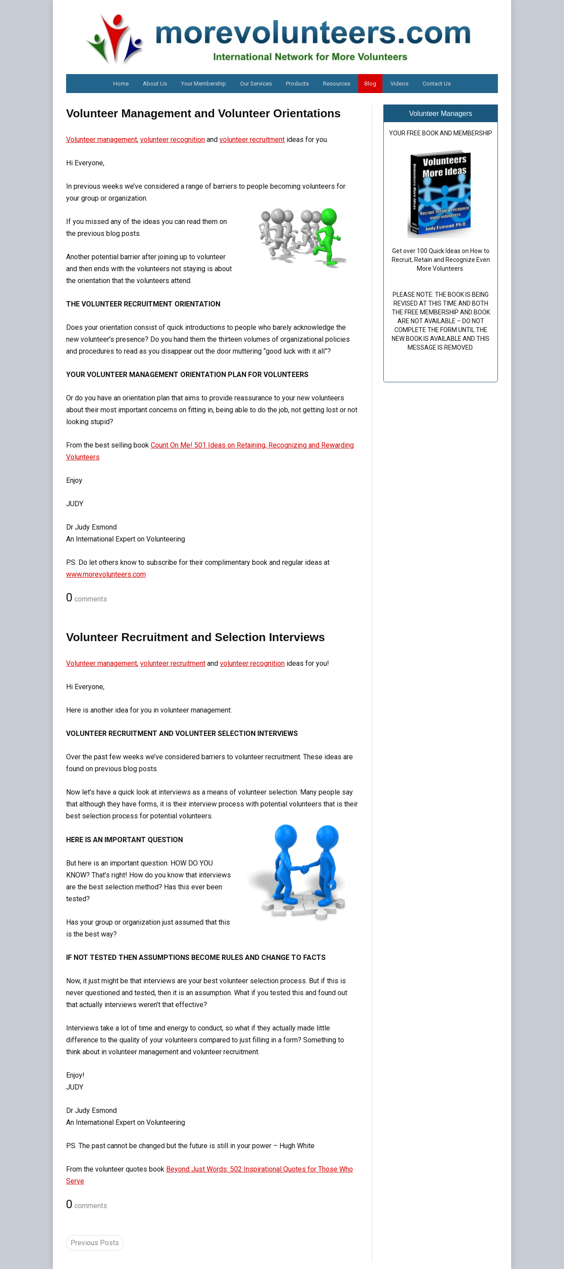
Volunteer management (101, 139)
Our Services (256, 83)
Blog (370, 83)
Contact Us (437, 83)
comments (86, 598)
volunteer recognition (172, 139)
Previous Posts (94, 1243)
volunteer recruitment (252, 139)
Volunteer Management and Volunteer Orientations (203, 113)
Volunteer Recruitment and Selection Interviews (195, 637)
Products (297, 83)
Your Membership (203, 83)
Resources (336, 83)
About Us (155, 83)
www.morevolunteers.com (106, 574)
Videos (399, 83)
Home (121, 83)
